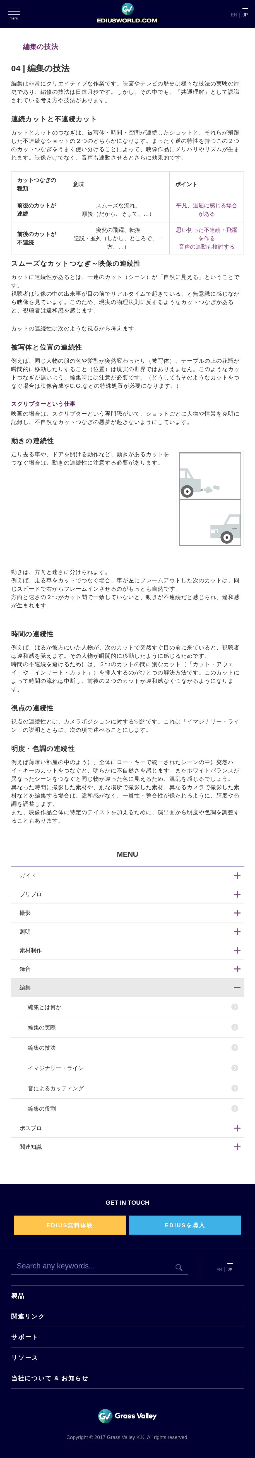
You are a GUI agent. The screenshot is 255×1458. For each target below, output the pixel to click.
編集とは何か (44, 1007)
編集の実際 (42, 1027)
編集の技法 (42, 1048)
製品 (18, 1295)
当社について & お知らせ (50, 1378)
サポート (25, 1337)
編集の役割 (42, 1109)
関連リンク (28, 1316)
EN (234, 15)
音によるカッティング (56, 1088)
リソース (25, 1357)
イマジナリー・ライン (56, 1068)
